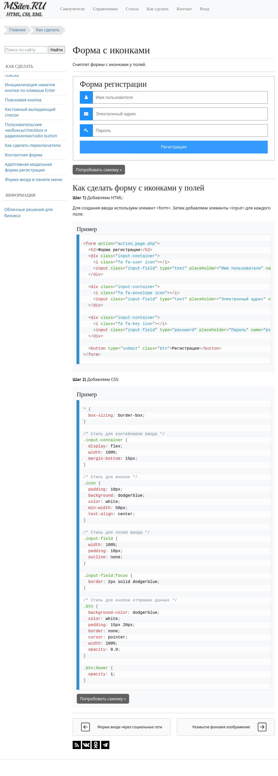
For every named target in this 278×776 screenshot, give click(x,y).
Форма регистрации (25, 104)
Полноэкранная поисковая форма (32, 179)
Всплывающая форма (26, 142)
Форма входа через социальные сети (24, 91)
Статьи (132, 8)
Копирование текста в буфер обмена (33, 163)
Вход (204, 8)
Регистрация (173, 147)
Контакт (184, 8)
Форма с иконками (23, 79)
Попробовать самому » (99, 170)
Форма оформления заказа (32, 113)
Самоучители (72, 8)
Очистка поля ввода (25, 151)
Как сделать (158, 8)
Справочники (105, 8)
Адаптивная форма (24, 123)
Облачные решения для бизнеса (28, 212)
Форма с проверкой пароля (32, 132)
